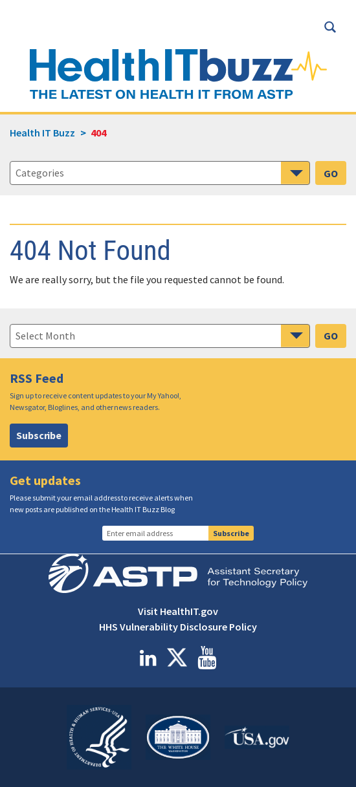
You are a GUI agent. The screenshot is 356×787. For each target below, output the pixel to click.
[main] (178, 334)
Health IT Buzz (42, 132)
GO (331, 173)
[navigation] (160, 335)
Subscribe (39, 435)
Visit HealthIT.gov (178, 611)
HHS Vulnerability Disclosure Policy (177, 626)
